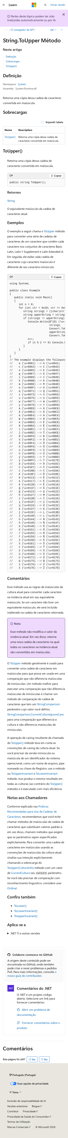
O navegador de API (22, 29)
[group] (36, 426)
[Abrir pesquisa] (45, 5)
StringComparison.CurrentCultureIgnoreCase (35, 714)
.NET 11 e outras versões (25, 933)
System (22, 84)
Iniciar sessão (57, 4)
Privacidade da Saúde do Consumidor (28, 1116)
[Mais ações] (62, 30)
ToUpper (49, 231)
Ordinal (12, 888)
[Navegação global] (3, 5)
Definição (11, 56)
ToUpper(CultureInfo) (20, 868)
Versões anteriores (17, 1106)
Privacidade (29, 1111)
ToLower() (20, 906)
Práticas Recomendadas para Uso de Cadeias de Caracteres (32, 811)
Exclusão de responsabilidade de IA (26, 1101)
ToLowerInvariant (46, 773)
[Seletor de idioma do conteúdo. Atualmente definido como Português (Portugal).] (22, 1075)
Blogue (36, 1106)
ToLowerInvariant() (26, 911)
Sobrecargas (13, 61)
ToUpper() (11, 66)
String (11, 201)
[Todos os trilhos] (6, 30)
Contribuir (12, 1111)
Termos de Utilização (18, 1121)
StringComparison (48, 704)
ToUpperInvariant (22, 773)
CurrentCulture (20, 873)
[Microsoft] (34, 5)
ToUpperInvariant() (26, 916)
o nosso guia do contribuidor (31, 973)
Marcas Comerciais (17, 1127)
